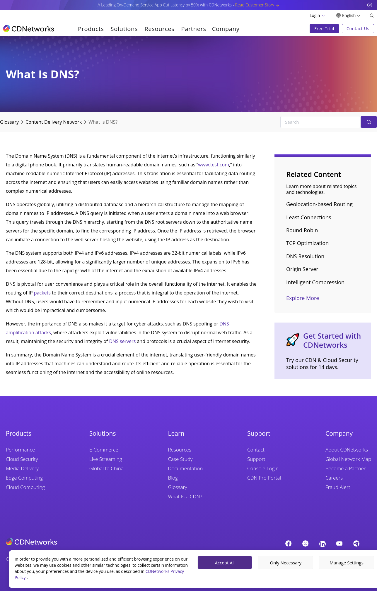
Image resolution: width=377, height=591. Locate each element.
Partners (193, 29)
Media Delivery (22, 468)
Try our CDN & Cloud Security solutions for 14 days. (322, 363)
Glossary (10, 122)
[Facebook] (288, 543)
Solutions (124, 29)
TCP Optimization (307, 243)
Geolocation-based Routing (319, 204)
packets (42, 293)
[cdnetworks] (93, 541)
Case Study (180, 459)
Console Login (263, 468)
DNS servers (122, 341)
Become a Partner (345, 468)
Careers (334, 477)
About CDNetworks (346, 449)
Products (91, 29)
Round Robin (302, 230)
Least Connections (308, 217)
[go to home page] (28, 28)
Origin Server (302, 269)
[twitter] (305, 543)
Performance (20, 449)
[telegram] (356, 543)
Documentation (185, 468)
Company (226, 29)
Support (256, 459)
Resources (159, 29)
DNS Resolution (305, 256)
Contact (256, 449)
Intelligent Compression (315, 282)
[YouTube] (339, 543)
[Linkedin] (322, 543)
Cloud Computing (25, 487)
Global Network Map (348, 459)
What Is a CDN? (185, 496)
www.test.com (213, 164)
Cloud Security (22, 459)
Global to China (106, 468)
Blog (173, 477)
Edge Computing (24, 477)
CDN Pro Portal (264, 477)
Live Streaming (105, 459)
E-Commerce (103, 449)
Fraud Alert (337, 487)
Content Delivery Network (54, 122)
